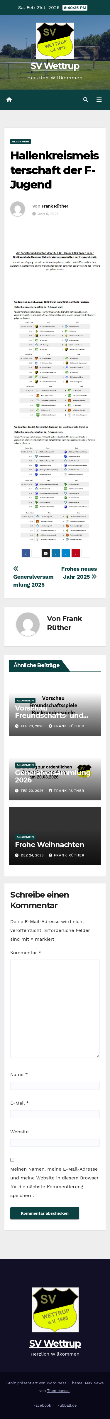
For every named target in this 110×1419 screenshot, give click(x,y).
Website (19, 1131)
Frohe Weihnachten (49, 844)
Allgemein (20, 141)
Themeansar (58, 1390)
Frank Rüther (55, 206)
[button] (85, 99)
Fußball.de (67, 1405)
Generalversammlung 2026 (52, 776)
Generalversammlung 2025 (33, 577)
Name (19, 1074)
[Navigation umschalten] (99, 99)
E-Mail (19, 1103)
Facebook (42, 1405)
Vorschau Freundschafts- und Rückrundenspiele (49, 715)
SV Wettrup (55, 65)
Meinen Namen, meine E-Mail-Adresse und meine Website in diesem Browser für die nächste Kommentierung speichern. (54, 1182)
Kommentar (25, 952)
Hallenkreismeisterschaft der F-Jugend (54, 170)
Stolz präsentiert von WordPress (37, 1383)
